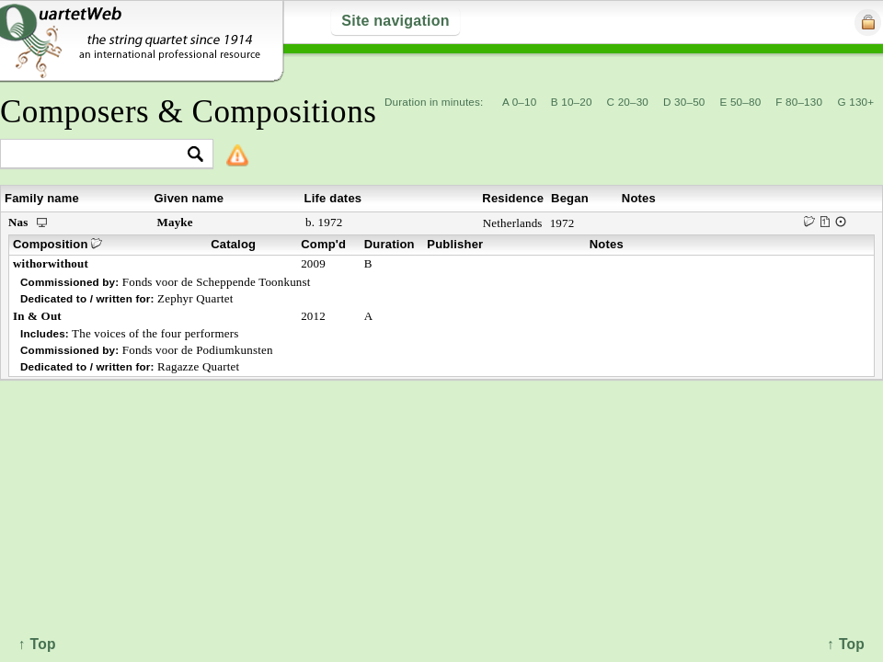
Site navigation (395, 21)
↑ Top (846, 644)
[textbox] (99, 154)
